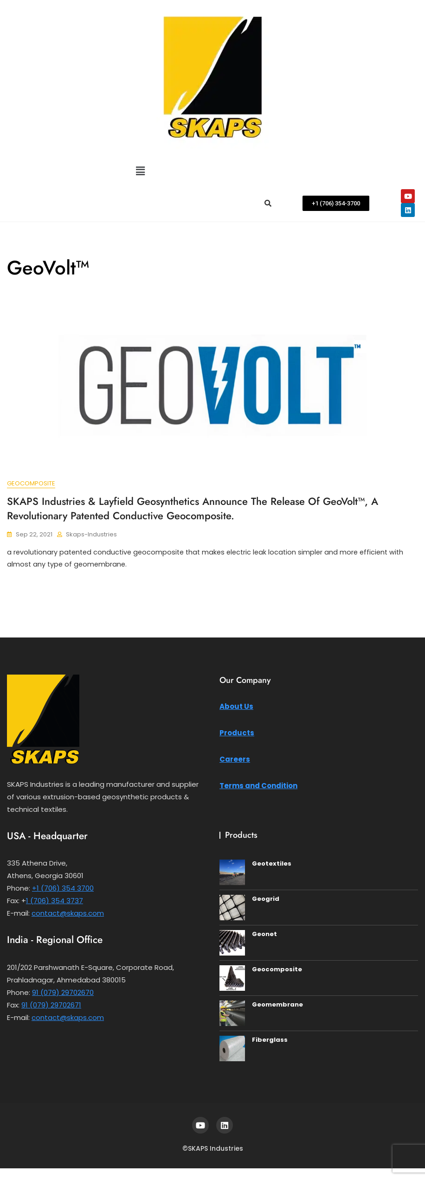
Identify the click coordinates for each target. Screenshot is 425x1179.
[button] (140, 171)
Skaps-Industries (91, 534)
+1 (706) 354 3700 (63, 889)
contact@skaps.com (68, 914)
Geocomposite (31, 483)
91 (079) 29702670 (63, 994)
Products (236, 734)
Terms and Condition (258, 787)
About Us (236, 708)
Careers (234, 760)
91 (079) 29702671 (51, 1006)
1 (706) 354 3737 (54, 902)
